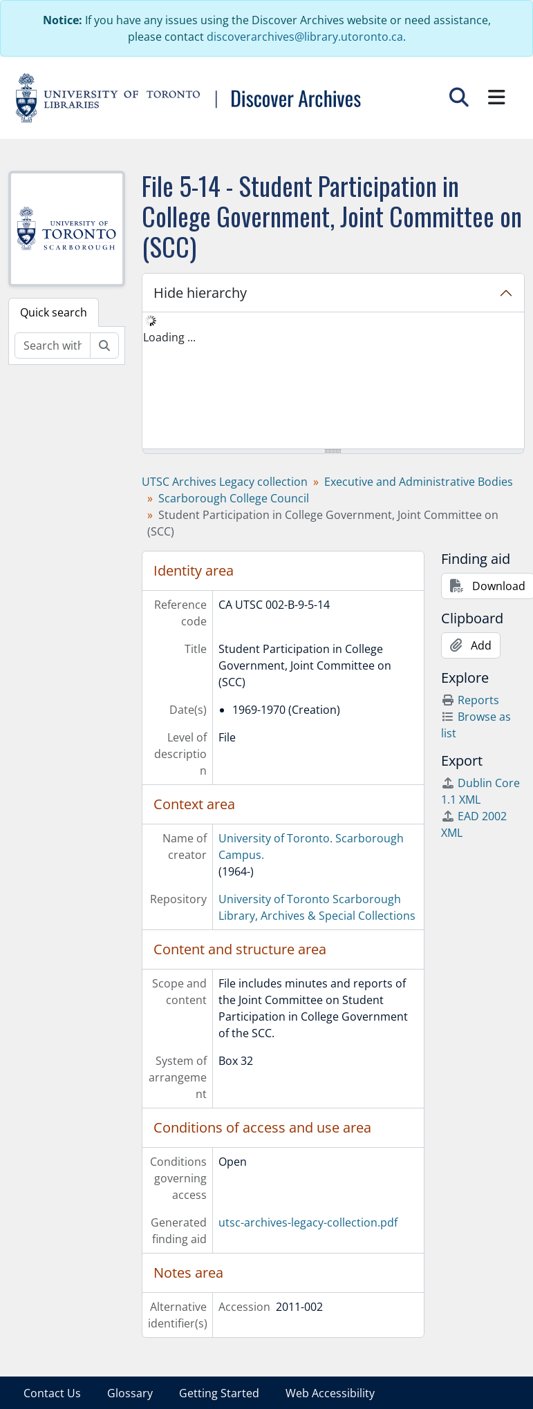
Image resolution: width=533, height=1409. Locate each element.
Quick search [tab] (53, 312)
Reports (470, 700)
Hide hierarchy (200, 292)
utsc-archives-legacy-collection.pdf (308, 1222)
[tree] (333, 381)
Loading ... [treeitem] (169, 337)
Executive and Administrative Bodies (418, 481)
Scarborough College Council (233, 498)
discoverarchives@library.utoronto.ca (305, 36)
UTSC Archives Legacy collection (225, 481)
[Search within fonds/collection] (53, 345)
